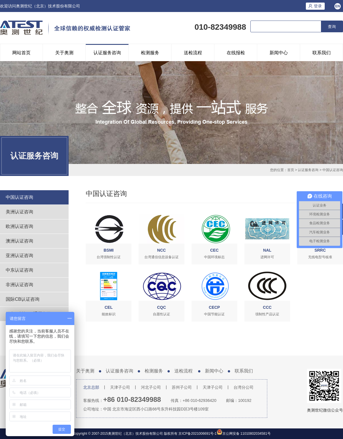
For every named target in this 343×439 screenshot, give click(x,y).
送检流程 (193, 52)
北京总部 (91, 387)
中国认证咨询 (332, 170)
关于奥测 (64, 52)
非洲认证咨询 (19, 284)
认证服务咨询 (107, 52)
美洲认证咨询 (19, 211)
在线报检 (236, 52)
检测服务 (150, 52)
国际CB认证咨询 (22, 299)
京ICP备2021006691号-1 (197, 434)
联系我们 (321, 52)
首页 (290, 170)
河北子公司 (151, 387)
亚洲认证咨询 (19, 255)
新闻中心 (279, 52)
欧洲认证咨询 (19, 226)
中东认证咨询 (19, 270)
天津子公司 (120, 387)
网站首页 (21, 52)
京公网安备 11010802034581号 (246, 434)
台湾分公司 (244, 387)
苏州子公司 (182, 387)
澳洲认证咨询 (19, 240)
